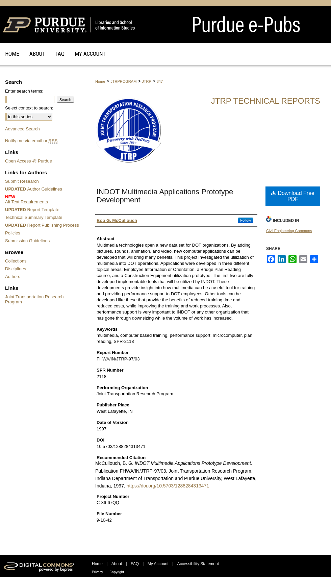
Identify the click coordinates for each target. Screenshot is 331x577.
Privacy (97, 572)
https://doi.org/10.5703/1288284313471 (168, 485)
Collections (16, 261)
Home (100, 81)
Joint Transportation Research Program (34, 299)
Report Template (32, 209)
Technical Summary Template (33, 217)
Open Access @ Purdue (28, 161)
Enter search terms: (24, 91)
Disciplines (15, 268)
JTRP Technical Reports (265, 100)
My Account (158, 563)
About (116, 563)
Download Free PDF (292, 196)
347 (160, 81)
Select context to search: (29, 107)
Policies (12, 232)
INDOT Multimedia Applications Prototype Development (165, 195)
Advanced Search (22, 128)
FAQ (135, 563)
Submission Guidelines (27, 240)
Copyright (116, 572)
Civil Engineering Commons (289, 231)
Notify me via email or (31, 140)
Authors (12, 276)
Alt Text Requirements (43, 199)
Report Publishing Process (42, 225)
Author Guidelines (33, 189)
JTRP (146, 81)
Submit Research (22, 181)
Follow (245, 220)
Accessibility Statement (198, 563)
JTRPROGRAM (123, 81)
